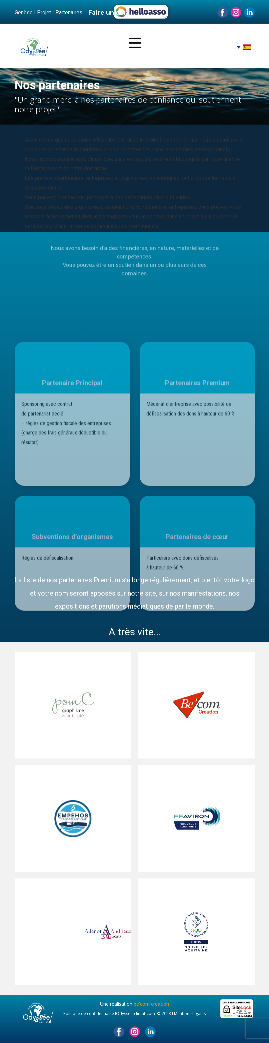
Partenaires (68, 12)
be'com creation (151, 1004)
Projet (44, 12)
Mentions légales (190, 1013)
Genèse (24, 12)
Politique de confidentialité (88, 1013)
